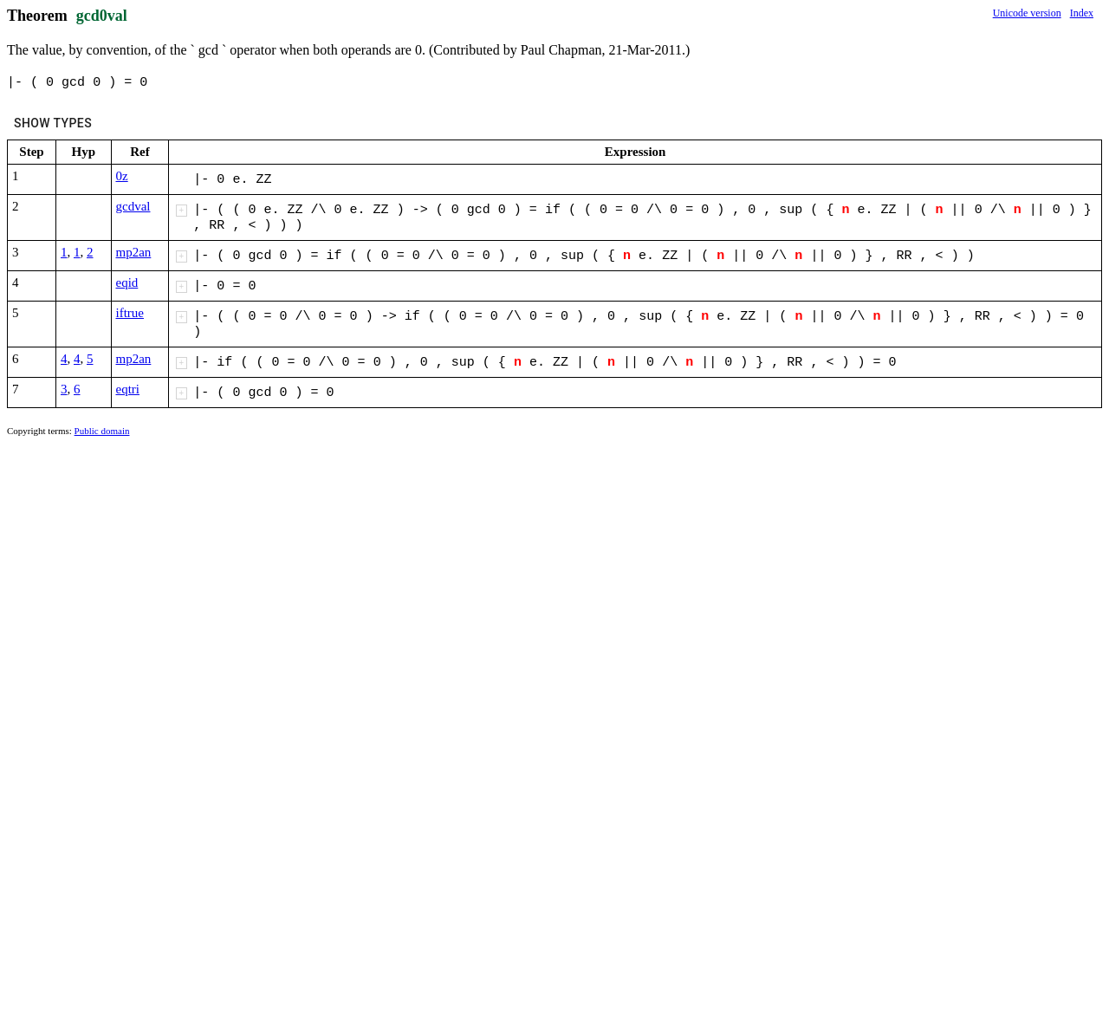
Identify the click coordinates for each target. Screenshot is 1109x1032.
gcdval (133, 206)
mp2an (134, 252)
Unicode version (1027, 13)
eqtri (128, 389)
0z (122, 176)
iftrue (130, 313)
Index (1081, 13)
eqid (127, 282)
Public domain (102, 430)
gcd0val (101, 15)
